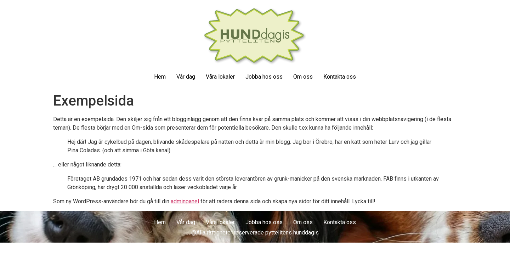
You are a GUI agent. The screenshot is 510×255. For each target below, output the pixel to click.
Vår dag (185, 76)
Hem (160, 76)
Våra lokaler (220, 76)
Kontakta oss (339, 76)
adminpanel (185, 201)
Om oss (303, 76)
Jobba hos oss (264, 76)
